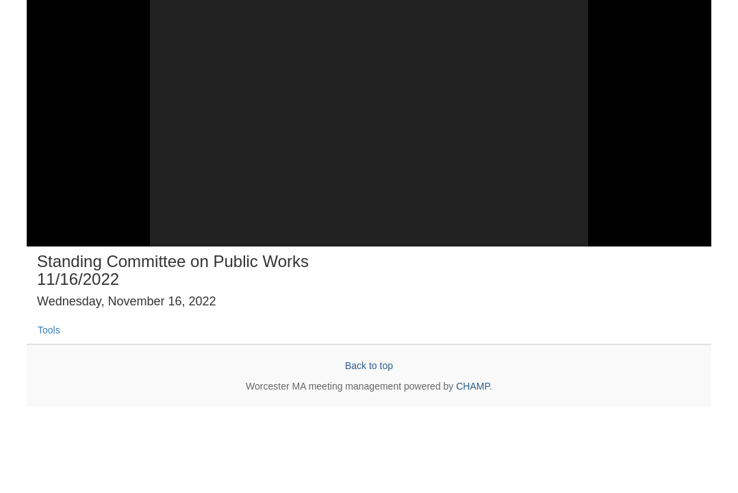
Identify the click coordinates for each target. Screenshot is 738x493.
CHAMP (472, 386)
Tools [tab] (49, 330)
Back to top (369, 365)
